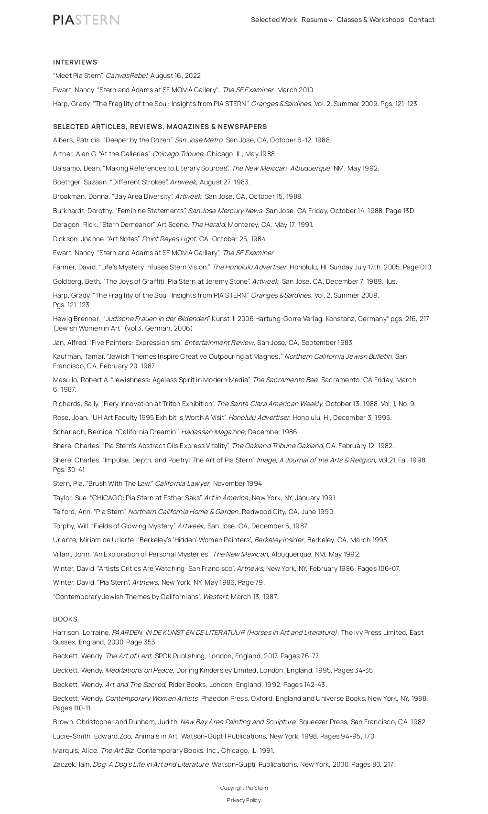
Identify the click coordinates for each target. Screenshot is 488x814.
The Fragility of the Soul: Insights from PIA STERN (170, 103)
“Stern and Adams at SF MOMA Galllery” (157, 252)
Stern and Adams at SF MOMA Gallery (157, 89)
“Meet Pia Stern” (77, 75)
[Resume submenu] (330, 19)
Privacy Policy (244, 799)
